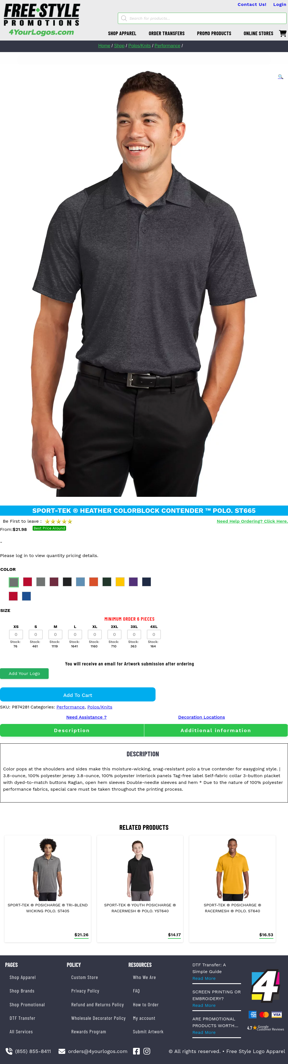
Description (72, 730)
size (5, 610)
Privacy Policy (85, 990)
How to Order (146, 1004)
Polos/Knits (139, 45)
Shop (119, 45)
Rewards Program (88, 1031)
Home (104, 45)
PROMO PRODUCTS (214, 33)
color (8, 569)
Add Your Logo (24, 673)
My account (144, 1018)
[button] (281, 76)
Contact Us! (252, 4)
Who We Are (144, 977)
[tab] (72, 730)
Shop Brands (22, 990)
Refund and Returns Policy (97, 1004)
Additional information (216, 730)
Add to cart (77, 695)
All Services (21, 1031)
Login (280, 4)
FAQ (136, 990)
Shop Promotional (27, 1004)
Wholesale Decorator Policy (98, 1018)
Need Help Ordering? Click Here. (252, 521)
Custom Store (84, 977)
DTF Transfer (22, 1018)
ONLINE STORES (258, 33)
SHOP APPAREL (122, 33)
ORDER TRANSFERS (167, 33)
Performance (168, 45)
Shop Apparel (23, 977)
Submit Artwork (148, 1031)
